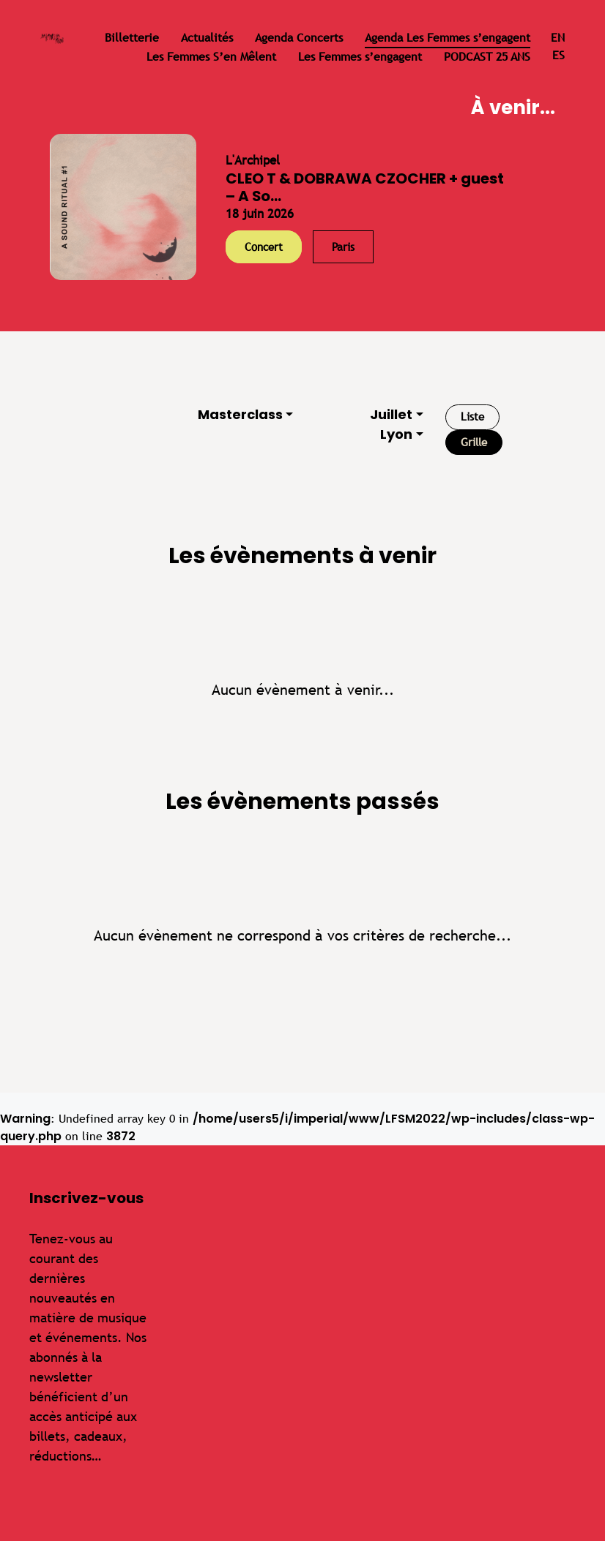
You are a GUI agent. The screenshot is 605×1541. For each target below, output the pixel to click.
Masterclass (240, 414)
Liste (472, 416)
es (558, 55)
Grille (474, 442)
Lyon (396, 434)
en (558, 38)
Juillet (391, 414)
